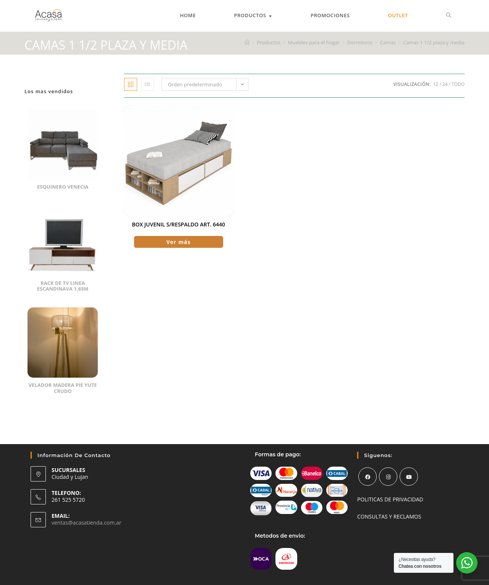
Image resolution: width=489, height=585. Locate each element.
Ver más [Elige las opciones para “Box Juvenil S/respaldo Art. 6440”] (178, 242)
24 (445, 84)
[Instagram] (388, 476)
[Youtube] (409, 476)
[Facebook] (367, 476)
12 (436, 84)
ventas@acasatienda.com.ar (86, 522)
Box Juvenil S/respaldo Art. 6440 (178, 224)
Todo (458, 84)
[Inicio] (246, 42)
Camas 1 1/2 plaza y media (434, 42)
